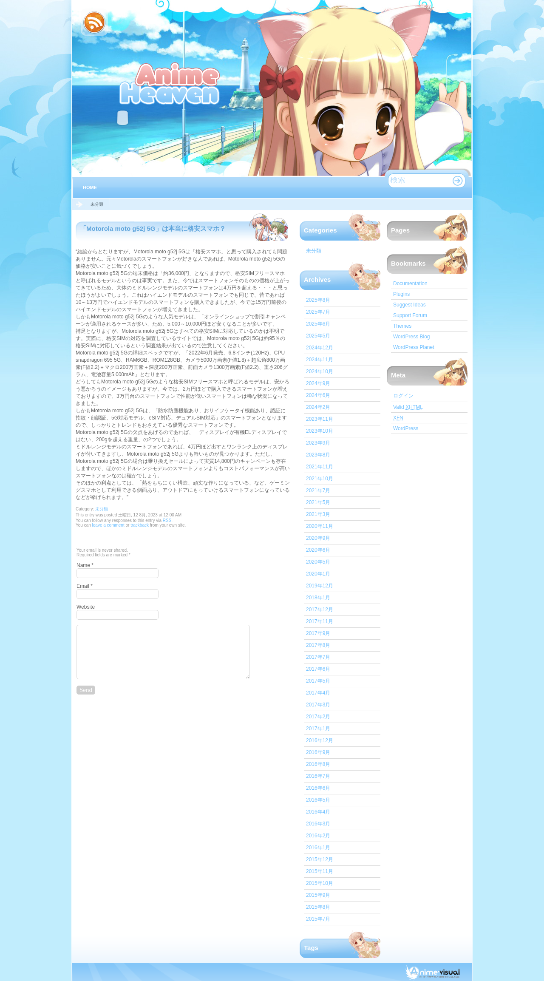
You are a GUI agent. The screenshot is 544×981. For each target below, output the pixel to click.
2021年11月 (319, 467)
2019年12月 (319, 586)
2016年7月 (318, 776)
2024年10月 (319, 371)
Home (90, 187)
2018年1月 (318, 598)
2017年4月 (318, 693)
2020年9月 (318, 538)
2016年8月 (318, 764)
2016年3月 (318, 824)
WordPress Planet (413, 347)
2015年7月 (318, 919)
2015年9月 (318, 895)
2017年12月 (319, 609)
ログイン (403, 396)
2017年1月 (318, 728)
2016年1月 (318, 848)
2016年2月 (318, 836)
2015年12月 (319, 859)
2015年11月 (319, 871)
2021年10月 (319, 479)
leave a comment (108, 525)
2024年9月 (318, 383)
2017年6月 (318, 669)
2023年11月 (319, 419)
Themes (402, 326)
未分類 (97, 204)
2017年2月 (318, 717)
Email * (84, 586)
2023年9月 (318, 443)
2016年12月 (319, 740)
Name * (85, 565)
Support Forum (410, 315)
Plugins (401, 294)
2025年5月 (318, 336)
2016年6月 (318, 788)
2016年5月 (318, 800)
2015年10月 (319, 883)
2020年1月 (318, 574)
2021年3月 (318, 514)
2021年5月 (318, 502)
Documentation (410, 283)
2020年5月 (318, 562)
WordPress (405, 428)
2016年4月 (318, 812)
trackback (139, 525)
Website (85, 607)
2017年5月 (318, 681)
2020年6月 (318, 550)
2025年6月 (318, 324)
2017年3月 (318, 705)
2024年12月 (319, 348)
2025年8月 (318, 300)
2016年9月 (318, 752)
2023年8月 (318, 455)
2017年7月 (318, 657)
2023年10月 (319, 431)
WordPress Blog (411, 337)
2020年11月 (319, 526)
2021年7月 (318, 490)
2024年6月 (318, 395)
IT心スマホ (170, 82)
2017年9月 (318, 633)
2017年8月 (318, 645)
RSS (167, 520)
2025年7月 (318, 312)
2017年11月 (319, 621)
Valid (408, 407)
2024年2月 (318, 407)
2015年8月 (318, 907)
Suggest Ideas (409, 305)
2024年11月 (319, 360)
